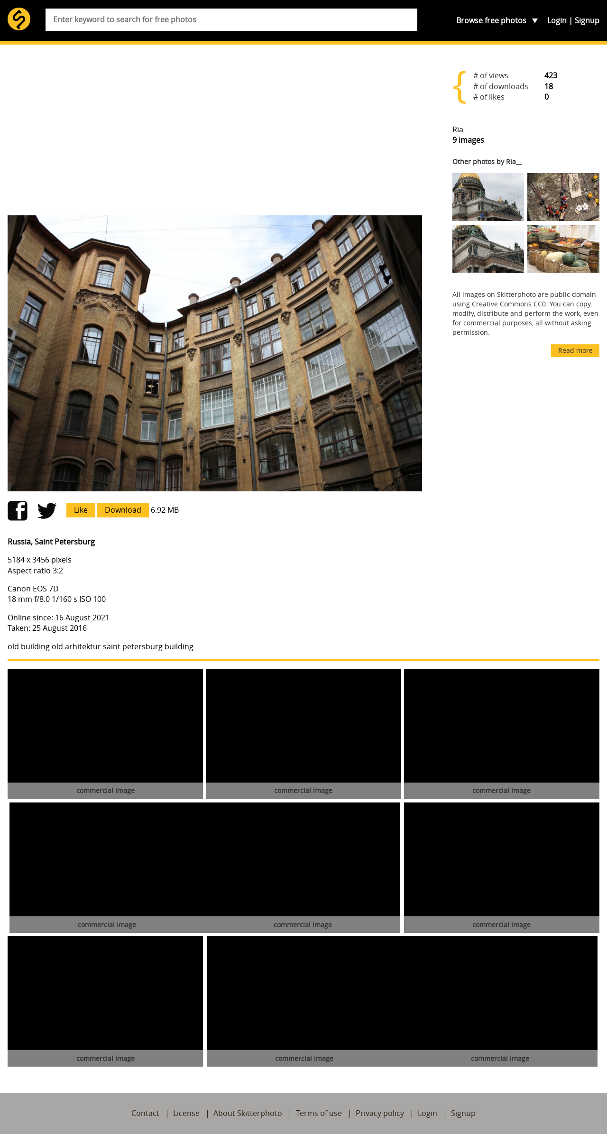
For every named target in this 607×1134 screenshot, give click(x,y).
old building (29, 646)
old (57, 646)
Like (81, 510)
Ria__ (461, 129)
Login (557, 20)
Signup (587, 20)
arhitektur (83, 646)
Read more (575, 350)
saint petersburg (133, 646)
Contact (145, 1113)
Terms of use (319, 1113)
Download (123, 510)
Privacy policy (380, 1113)
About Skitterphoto (247, 1113)
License (186, 1113)
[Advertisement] (215, 133)
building (179, 646)
